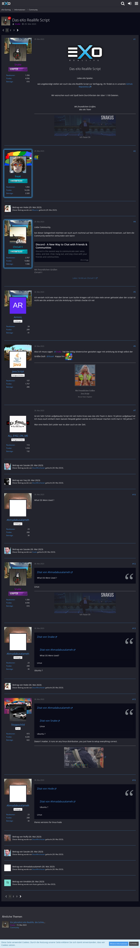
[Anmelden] (129, 3)
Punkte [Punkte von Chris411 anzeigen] (8, 261)
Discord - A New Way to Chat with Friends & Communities (61, 246)
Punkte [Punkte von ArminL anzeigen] (8, 329)
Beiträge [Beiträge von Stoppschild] (9, 740)
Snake (34, 552)
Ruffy (25, 836)
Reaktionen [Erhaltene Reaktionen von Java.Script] (10, 380)
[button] (136, 3)
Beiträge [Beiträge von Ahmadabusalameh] (9, 535)
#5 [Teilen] (134, 292)
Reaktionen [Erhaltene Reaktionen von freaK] (10, 187)
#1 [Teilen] (134, 39)
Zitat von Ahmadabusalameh (53, 572)
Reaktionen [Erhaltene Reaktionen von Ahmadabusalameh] (10, 529)
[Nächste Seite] (18, 30)
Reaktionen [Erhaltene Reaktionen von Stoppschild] (10, 734)
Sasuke (26, 465)
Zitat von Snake (46, 636)
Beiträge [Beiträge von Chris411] (9, 264)
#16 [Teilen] (134, 780)
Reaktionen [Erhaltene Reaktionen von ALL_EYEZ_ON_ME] (10, 445)
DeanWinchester (38, 468)
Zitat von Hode (45, 788)
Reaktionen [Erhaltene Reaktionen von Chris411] (10, 257)
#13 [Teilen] (134, 628)
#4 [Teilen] (134, 221)
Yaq (25, 480)
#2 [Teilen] (134, 151)
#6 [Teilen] (134, 346)
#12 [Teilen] (134, 563)
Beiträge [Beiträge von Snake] (9, 81)
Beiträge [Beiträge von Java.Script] (9, 387)
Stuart (51, 356)
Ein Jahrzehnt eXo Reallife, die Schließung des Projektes (35, 922)
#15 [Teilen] (134, 699)
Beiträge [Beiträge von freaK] (9, 193)
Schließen (134, 944)
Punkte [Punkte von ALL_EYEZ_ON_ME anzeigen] (8, 448)
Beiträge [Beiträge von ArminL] (9, 333)
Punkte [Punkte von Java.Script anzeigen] (8, 384)
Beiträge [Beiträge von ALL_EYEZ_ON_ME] (9, 451)
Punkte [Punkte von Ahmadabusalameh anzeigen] (8, 532)
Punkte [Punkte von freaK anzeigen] (8, 190)
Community (14, 927)
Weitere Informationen (118, 944)
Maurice (35, 210)
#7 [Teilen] (134, 410)
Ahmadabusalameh (32, 866)
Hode (25, 207)
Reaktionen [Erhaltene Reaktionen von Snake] (10, 75)
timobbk (27, 881)
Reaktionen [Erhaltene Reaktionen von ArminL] (10, 326)
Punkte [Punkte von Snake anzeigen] (8, 78)
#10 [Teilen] (134, 494)
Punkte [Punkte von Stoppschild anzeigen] (8, 737)
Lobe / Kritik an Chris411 (84, 278)
